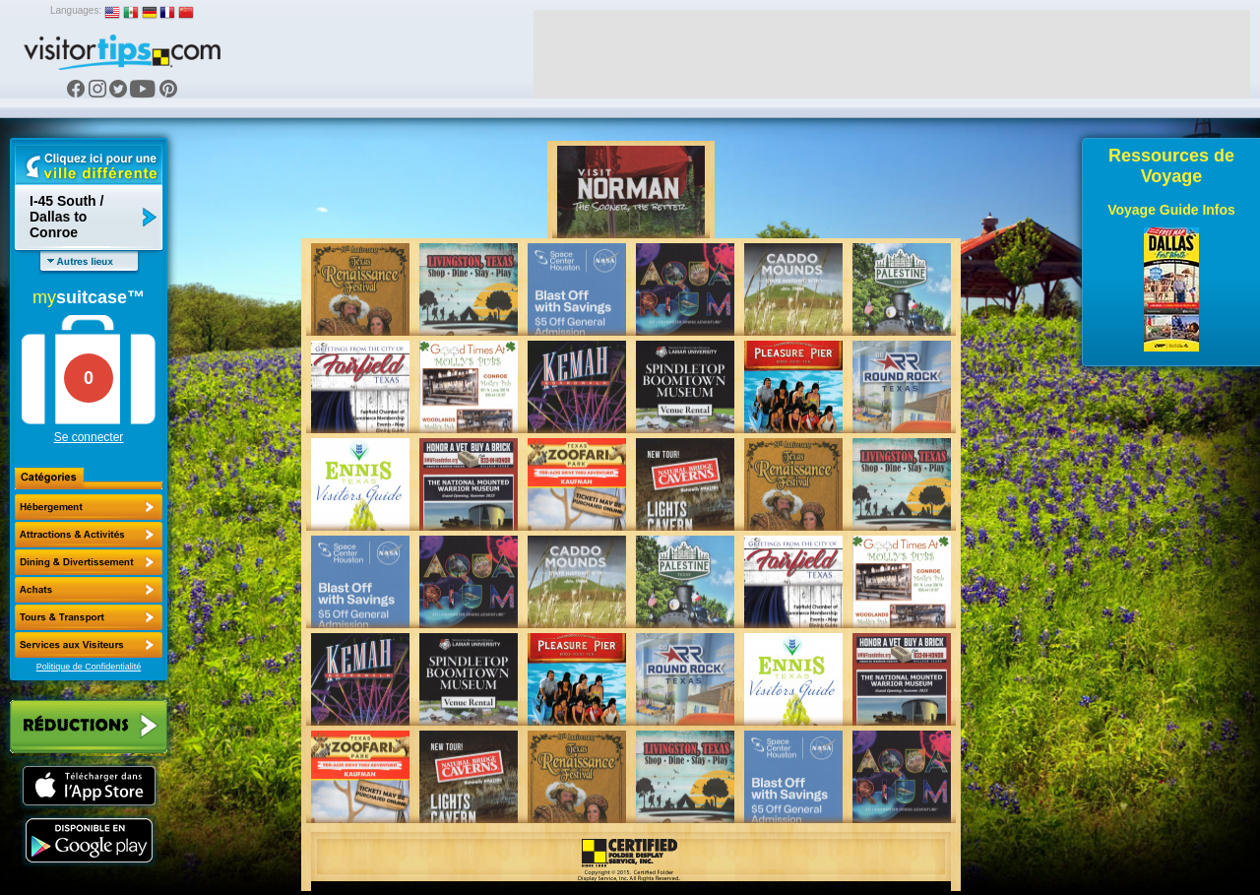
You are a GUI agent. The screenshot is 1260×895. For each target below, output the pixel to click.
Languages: (75, 10)
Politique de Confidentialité (89, 666)
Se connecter (89, 437)
